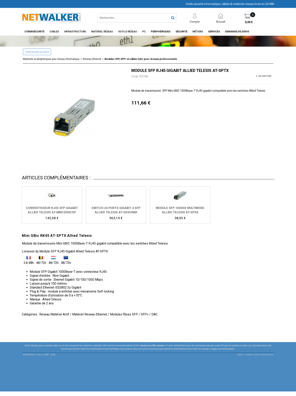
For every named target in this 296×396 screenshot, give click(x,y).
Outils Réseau (127, 31)
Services (214, 31)
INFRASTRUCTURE (75, 31)
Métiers (197, 31)
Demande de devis (237, 31)
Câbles (54, 31)
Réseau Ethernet (92, 59)
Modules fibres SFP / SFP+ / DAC (134, 314)
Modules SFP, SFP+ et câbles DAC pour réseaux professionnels (141, 59)
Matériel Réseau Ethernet (89, 314)
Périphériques (160, 31)
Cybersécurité (34, 31)
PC (144, 31)
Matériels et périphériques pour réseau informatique (51, 59)
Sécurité (181, 31)
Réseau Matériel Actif (54, 314)
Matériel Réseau (102, 31)
